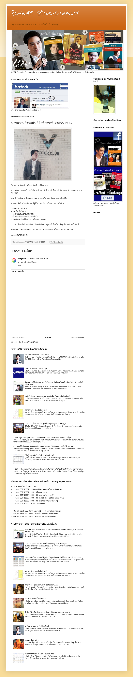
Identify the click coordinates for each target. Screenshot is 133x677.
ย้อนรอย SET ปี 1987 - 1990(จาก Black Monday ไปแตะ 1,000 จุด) (37, 489)
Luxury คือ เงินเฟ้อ (32, 640)
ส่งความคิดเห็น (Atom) (30, 342)
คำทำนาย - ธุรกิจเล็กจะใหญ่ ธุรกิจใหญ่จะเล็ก (41, 585)
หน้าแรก (48, 338)
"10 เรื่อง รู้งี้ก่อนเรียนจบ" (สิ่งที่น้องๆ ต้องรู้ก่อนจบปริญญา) (45, 424)
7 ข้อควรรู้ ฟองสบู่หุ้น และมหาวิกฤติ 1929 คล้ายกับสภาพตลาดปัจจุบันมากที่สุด (42, 437)
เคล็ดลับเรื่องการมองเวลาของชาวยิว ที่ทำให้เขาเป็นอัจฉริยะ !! (47, 396)
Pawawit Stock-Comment (45, 13)
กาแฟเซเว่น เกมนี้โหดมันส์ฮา (35, 599)
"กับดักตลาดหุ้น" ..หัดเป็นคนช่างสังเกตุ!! (39, 455)
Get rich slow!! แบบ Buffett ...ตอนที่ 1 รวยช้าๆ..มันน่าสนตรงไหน (37, 511)
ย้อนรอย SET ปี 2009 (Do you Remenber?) (29, 504)
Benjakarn (22, 259)
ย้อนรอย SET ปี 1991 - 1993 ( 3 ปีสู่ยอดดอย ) (30, 492)
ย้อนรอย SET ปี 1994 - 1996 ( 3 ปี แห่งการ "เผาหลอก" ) (33, 495)
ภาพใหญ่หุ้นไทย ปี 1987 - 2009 (25, 486)
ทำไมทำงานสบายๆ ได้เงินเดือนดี (37, 355)
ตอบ (19, 266)
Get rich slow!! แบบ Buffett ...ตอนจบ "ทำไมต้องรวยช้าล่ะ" (34, 517)
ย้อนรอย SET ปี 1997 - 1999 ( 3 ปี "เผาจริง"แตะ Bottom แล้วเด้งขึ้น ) (38, 498)
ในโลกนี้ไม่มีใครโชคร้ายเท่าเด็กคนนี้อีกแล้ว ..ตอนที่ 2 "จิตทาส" (48, 612)
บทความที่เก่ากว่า (77, 338)
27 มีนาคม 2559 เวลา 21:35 (37, 259)
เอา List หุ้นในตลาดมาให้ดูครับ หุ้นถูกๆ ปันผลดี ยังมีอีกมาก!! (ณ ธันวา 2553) (53, 557)
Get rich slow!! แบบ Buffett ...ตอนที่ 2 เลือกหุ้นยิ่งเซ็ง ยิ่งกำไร (35, 514)
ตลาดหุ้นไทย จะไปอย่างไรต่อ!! (36, 410)
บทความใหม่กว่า (18, 338)
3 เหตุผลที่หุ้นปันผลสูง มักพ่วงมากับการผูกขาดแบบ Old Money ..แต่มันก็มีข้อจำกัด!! (43, 446)
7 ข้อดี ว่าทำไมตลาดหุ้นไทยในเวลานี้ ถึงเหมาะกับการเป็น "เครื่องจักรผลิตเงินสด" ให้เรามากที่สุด (48, 469)
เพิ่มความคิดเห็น (18, 271)
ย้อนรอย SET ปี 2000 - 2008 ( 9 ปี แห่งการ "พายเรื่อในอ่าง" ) (35, 501)
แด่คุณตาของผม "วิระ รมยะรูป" (36, 369)
